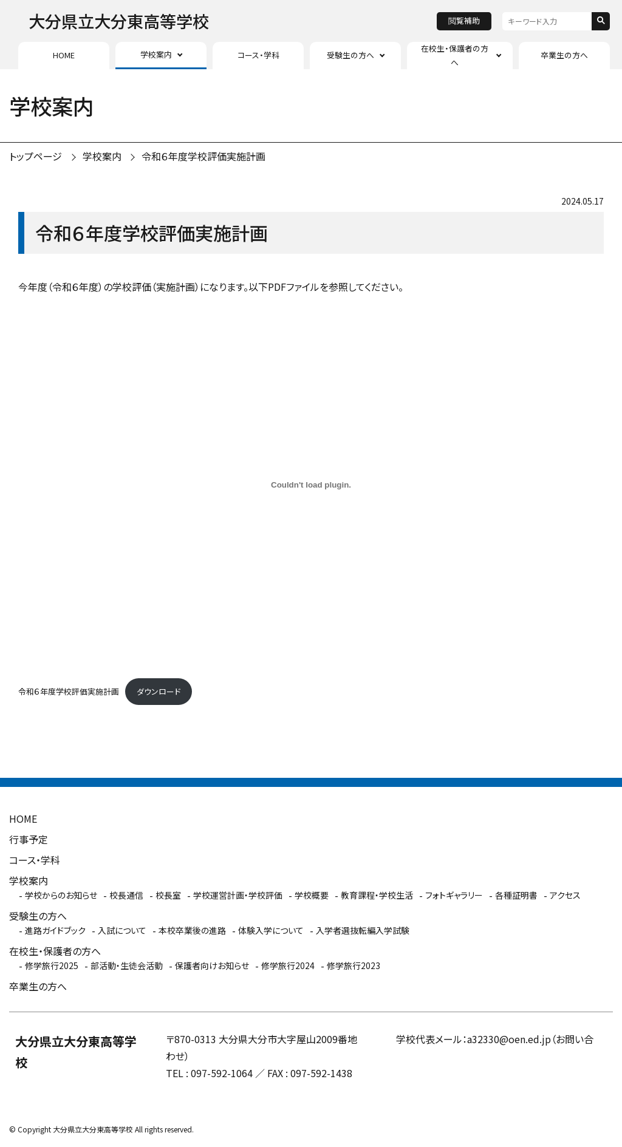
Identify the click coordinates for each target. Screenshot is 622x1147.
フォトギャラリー (454, 895)
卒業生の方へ (564, 55)
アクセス (565, 895)
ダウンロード (158, 691)
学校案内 (156, 54)
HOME (64, 55)
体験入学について (271, 930)
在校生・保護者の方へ (454, 55)
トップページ (35, 156)
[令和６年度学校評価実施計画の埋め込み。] (311, 484)
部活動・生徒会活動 (127, 965)
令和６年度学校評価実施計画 (203, 156)
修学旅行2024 (288, 965)
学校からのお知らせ (61, 895)
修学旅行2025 (51, 965)
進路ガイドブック (55, 930)
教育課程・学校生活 (377, 895)
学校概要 (312, 895)
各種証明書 (516, 895)
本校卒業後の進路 (192, 930)
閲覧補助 (464, 20)
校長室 (168, 895)
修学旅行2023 (353, 965)
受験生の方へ (350, 55)
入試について (122, 930)
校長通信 (126, 895)
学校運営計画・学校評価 (237, 895)
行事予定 (28, 839)
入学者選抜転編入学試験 (362, 930)
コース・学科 (258, 55)
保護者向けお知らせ (212, 965)
